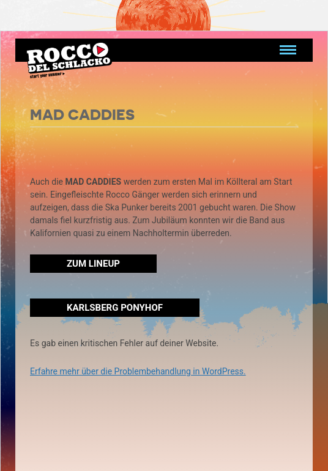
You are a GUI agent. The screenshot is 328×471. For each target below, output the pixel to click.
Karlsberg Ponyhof (115, 307)
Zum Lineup (93, 263)
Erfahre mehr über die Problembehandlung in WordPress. (138, 371)
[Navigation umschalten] (288, 50)
